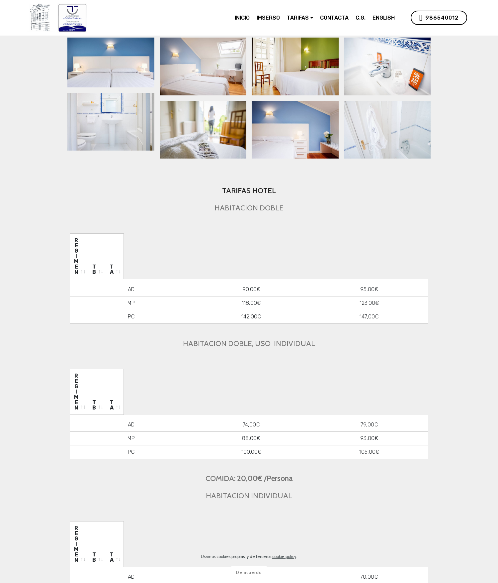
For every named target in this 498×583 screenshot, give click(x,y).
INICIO (242, 18)
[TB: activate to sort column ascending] (269, 240)
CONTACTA (334, 18)
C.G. (361, 18)
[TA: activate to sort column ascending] (375, 240)
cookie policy (284, 556)
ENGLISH (384, 18)
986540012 (438, 18)
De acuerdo (249, 572)
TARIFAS (298, 18)
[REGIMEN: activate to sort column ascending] (143, 240)
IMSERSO (268, 18)
